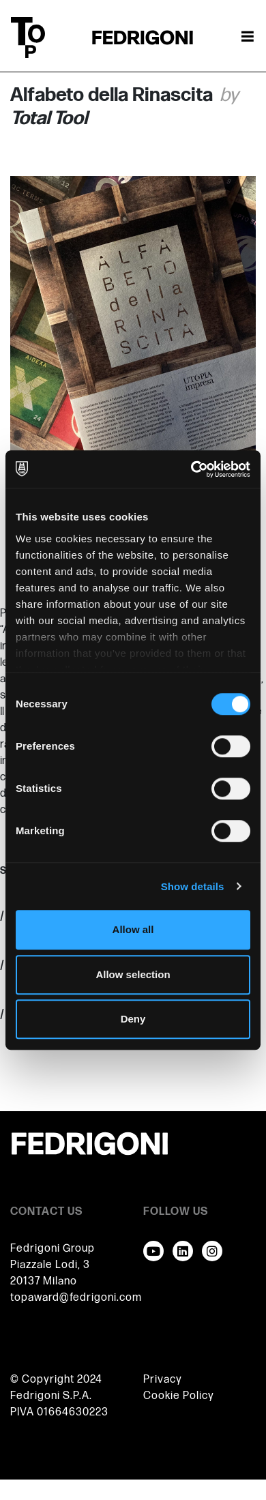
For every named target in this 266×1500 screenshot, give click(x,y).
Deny (133, 1019)
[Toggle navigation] (247, 37)
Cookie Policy (178, 1395)
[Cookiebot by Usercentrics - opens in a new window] (191, 469)
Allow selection (132, 974)
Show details (192, 886)
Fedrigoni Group (52, 1248)
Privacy (162, 1379)
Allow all (133, 929)
